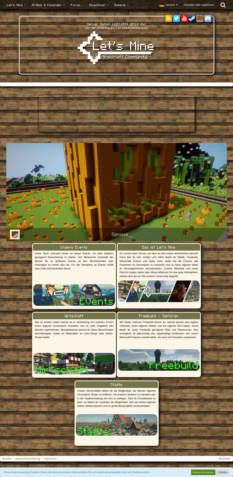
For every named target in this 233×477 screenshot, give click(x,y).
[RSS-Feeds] (169, 18)
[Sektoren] (200, 18)
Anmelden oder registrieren (198, 4)
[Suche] (223, 5)
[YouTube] (184, 18)
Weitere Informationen (203, 472)
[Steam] (192, 18)
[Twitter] (176, 18)
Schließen (223, 472)
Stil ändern (225, 458)
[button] (168, 5)
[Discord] (208, 17)
